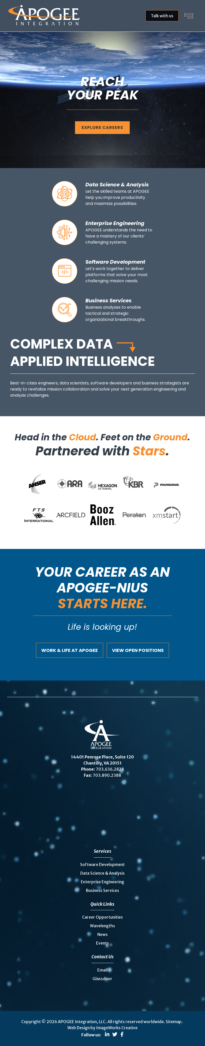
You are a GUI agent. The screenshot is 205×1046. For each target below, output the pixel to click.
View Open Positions (138, 650)
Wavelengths (102, 925)
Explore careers (102, 127)
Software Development (102, 864)
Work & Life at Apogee (69, 650)
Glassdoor (102, 978)
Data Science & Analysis (102, 873)
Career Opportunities (102, 917)
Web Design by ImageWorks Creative (102, 1027)
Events (102, 943)
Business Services (102, 890)
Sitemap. (174, 1021)
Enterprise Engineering (102, 881)
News (102, 934)
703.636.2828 (110, 769)
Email (102, 970)
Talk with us (162, 15)
